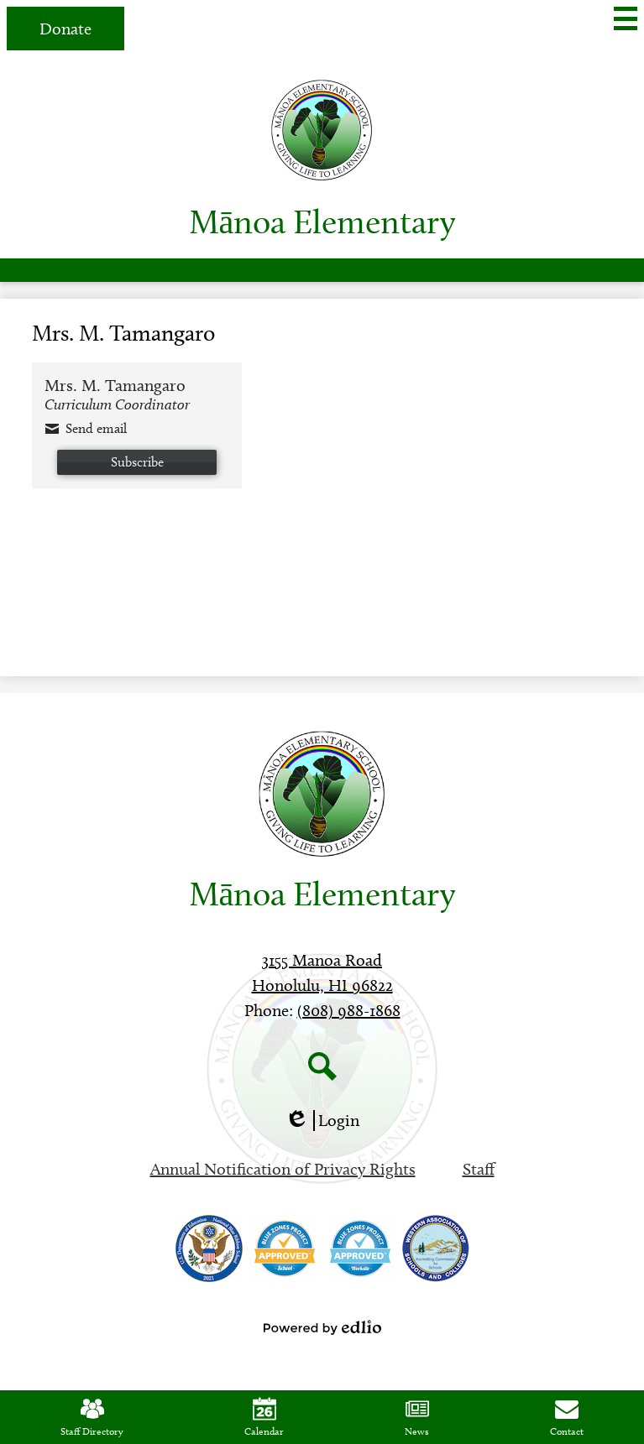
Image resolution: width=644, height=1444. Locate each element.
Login (322, 1120)
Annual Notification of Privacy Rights (283, 1169)
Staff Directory (91, 1417)
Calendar (264, 1417)
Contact (567, 1417)
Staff (479, 1169)
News (417, 1417)
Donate (65, 28)
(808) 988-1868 (349, 1010)
